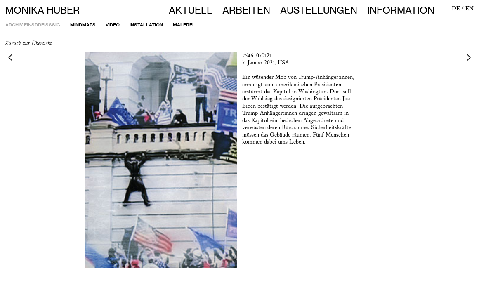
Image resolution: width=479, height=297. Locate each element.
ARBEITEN (246, 10)
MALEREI (183, 25)
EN (469, 8)
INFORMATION (400, 10)
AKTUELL (190, 10)
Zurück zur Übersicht (28, 43)
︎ (469, 57)
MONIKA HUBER (42, 10)
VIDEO (113, 25)
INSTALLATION (146, 25)
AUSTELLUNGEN (323, 10)
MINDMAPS (83, 25)
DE (456, 8)
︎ (10, 57)
